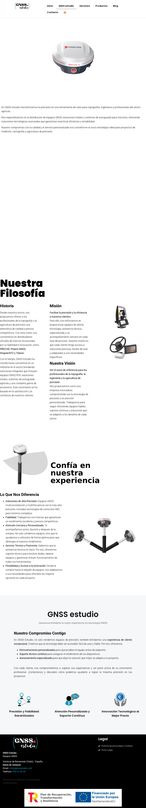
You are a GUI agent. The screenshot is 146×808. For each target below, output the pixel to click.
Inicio (50, 6)
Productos (101, 6)
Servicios (84, 6)
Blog (115, 6)
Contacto (52, 12)
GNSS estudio (66, 6)
